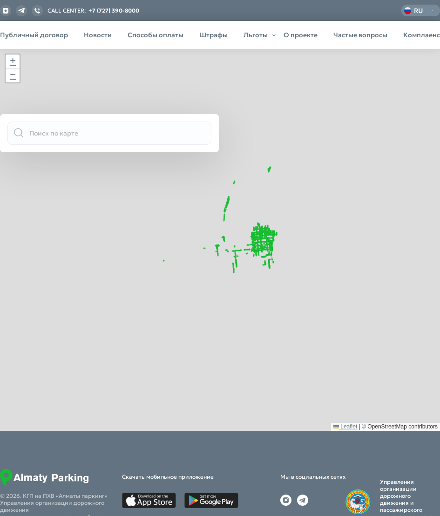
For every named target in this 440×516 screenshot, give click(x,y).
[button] (13, 61)
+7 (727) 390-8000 (113, 10)
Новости (98, 35)
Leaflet (345, 483)
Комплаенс (421, 35)
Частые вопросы (360, 35)
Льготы (256, 35)
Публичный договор (34, 35)
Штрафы (213, 35)
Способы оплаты (155, 35)
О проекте (301, 35)
